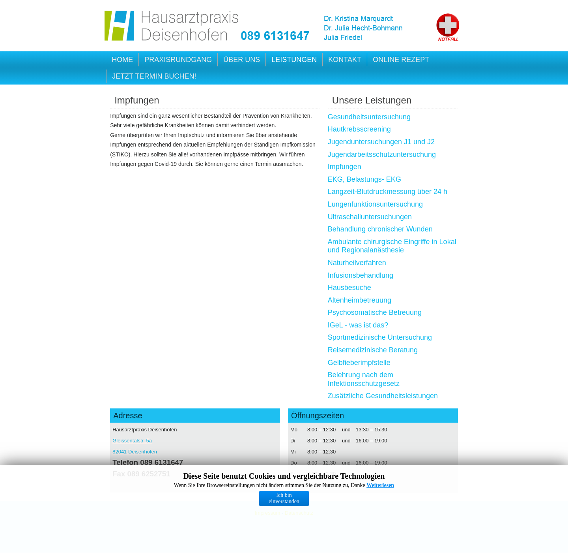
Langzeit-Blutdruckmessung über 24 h (387, 192)
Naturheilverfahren (357, 263)
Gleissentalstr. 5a (132, 441)
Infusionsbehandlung (360, 275)
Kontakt (344, 60)
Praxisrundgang (178, 60)
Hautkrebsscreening (359, 129)
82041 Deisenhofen (134, 452)
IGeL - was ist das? (358, 325)
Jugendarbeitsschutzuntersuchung (382, 154)
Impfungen (344, 167)
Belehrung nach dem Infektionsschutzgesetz (364, 379)
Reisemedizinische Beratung (373, 350)
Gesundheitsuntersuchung (369, 117)
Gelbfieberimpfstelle (359, 363)
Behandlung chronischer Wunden (380, 229)
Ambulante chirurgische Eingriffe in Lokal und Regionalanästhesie (392, 246)
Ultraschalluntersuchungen (370, 217)
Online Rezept (401, 60)
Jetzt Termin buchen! (154, 76)
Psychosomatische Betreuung (375, 312)
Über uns (241, 60)
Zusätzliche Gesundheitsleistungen (383, 396)
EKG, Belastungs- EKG (364, 179)
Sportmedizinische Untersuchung (380, 337)
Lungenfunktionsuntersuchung (375, 204)
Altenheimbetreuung (359, 300)
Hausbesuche (349, 288)
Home (122, 60)
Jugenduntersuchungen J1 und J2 (381, 142)
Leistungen (294, 60)
